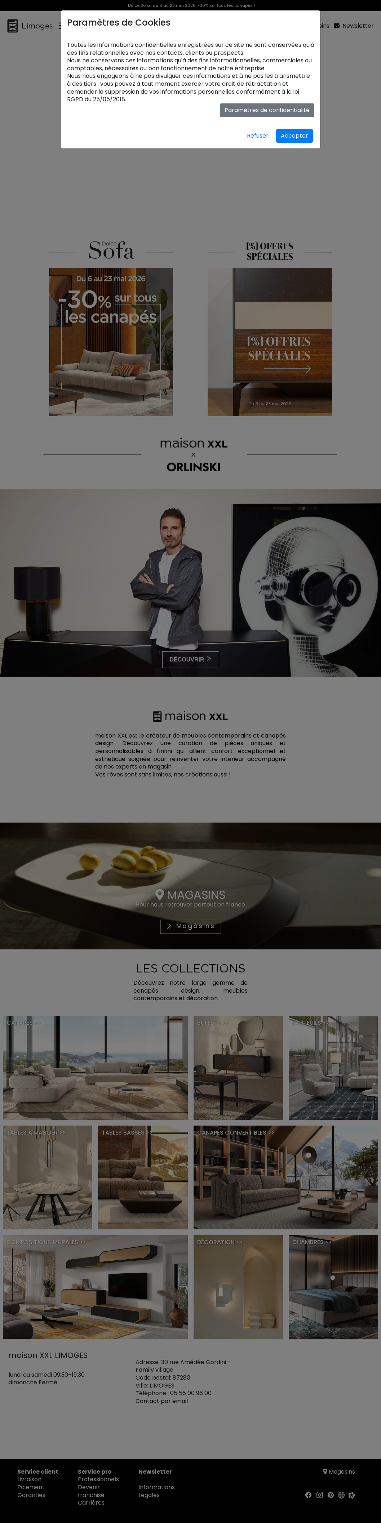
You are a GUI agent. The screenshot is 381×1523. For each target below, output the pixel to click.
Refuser (258, 136)
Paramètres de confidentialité (267, 110)
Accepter (294, 136)
